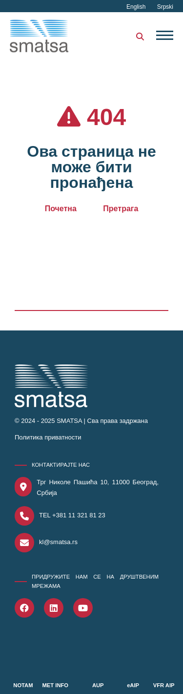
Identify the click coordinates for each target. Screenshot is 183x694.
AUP (98, 685)
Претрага (120, 208)
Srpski (165, 6)
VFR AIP (164, 685)
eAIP (133, 685)
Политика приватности (48, 437)
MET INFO (55, 685)
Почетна (61, 208)
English (136, 6)
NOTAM (23, 685)
